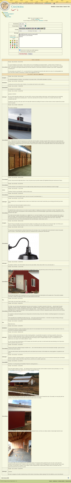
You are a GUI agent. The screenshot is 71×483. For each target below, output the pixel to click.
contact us (55, 481)
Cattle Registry (28, 3)
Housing (7, 15)
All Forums (5, 12)
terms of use (68, 481)
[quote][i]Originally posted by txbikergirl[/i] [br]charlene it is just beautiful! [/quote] (40, 41)
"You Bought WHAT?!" (9, 13)
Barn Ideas (8, 16)
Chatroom (47, 3)
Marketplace (39, 3)
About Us (15, 3)
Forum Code (12, 37)
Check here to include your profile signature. (29, 50)
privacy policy (61, 481)
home (50, 481)
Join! (20, 3)
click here (37, 19)
